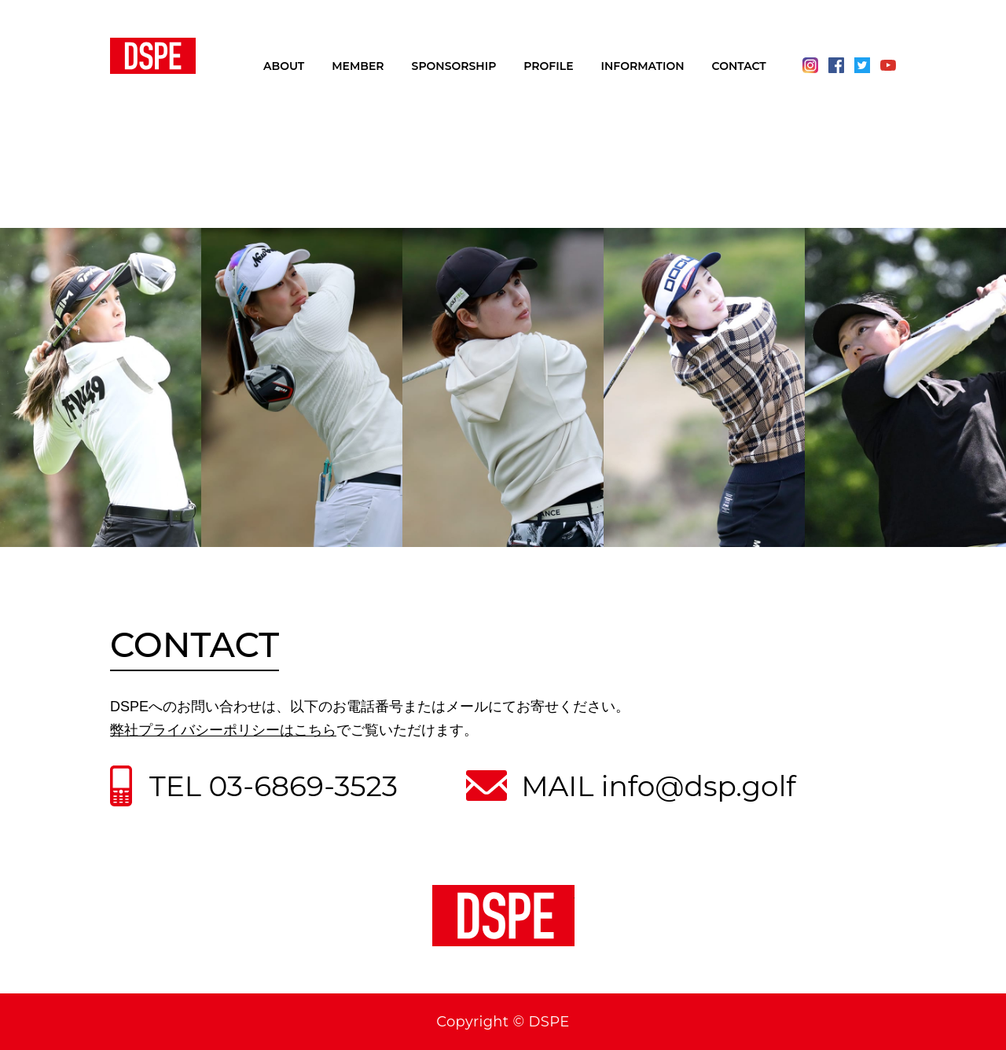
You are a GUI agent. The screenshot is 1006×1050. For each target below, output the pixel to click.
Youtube (888, 65)
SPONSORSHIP (454, 67)
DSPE (153, 56)
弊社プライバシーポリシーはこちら (223, 730)
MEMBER (358, 67)
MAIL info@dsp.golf (658, 786)
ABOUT (283, 67)
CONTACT (739, 67)
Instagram (810, 65)
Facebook (836, 65)
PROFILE (548, 67)
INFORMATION (643, 67)
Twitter (862, 65)
